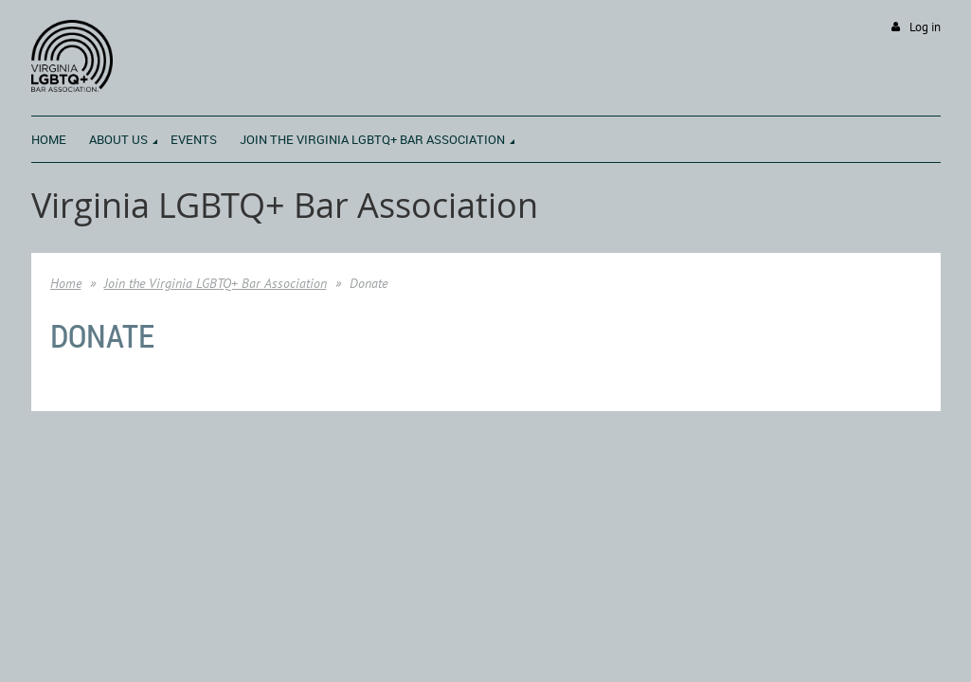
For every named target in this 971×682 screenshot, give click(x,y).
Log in (925, 27)
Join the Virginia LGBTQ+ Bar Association (215, 283)
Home (65, 283)
